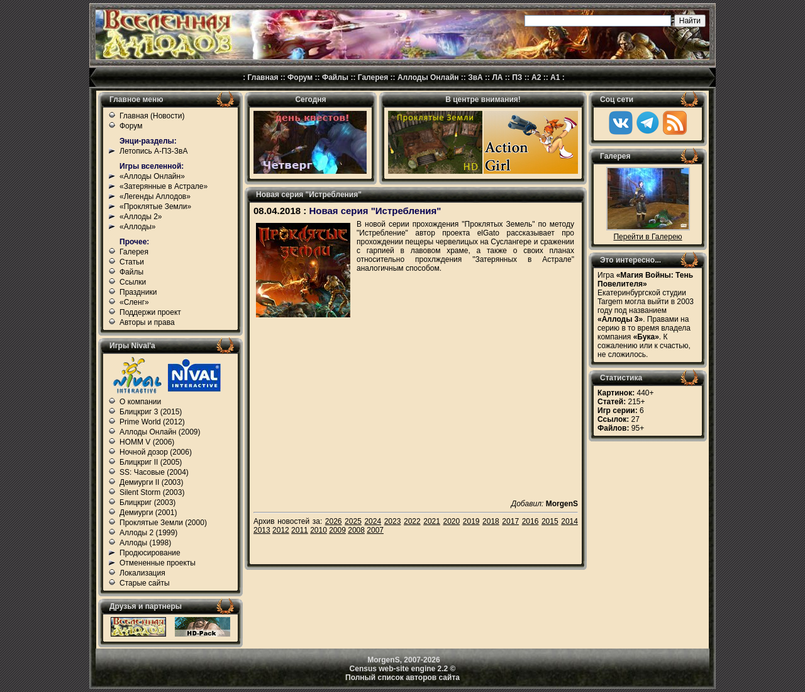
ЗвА (475, 77)
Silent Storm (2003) (151, 492)
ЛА (497, 77)
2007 (375, 530)
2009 (337, 530)
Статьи (131, 262)
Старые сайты (144, 583)
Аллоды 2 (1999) (148, 532)
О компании (140, 401)
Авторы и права (147, 322)
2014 (569, 521)
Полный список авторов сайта (402, 677)
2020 (451, 521)
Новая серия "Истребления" (375, 210)
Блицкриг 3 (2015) (150, 411)
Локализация (142, 573)
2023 (392, 521)
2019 (471, 521)
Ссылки (132, 282)
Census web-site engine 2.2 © (403, 668)
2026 (333, 521)
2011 (299, 530)
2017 (510, 521)
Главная (263, 77)
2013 (261, 530)
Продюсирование (149, 552)
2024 (372, 521)
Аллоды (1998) (145, 542)
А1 (555, 77)
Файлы (335, 77)
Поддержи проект (150, 312)
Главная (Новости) (151, 115)
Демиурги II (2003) (151, 482)
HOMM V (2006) (146, 442)
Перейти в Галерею (647, 236)
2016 (530, 521)
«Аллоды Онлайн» (152, 176)
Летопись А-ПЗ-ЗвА (153, 151)
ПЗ (517, 77)
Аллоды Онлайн (428, 77)
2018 (490, 521)
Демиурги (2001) (148, 512)
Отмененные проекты (157, 563)
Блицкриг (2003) (147, 502)
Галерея (373, 77)
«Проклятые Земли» (155, 206)
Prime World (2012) (152, 421)
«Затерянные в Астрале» (163, 186)
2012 (280, 530)
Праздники (138, 292)
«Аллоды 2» (140, 216)
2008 (356, 530)
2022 (412, 521)
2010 (318, 530)
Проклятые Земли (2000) (163, 522)
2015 (549, 521)
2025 (353, 521)
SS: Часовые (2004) (154, 472)
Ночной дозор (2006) (155, 452)
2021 (431, 521)
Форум (300, 77)
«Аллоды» (137, 226)
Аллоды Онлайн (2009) (160, 432)
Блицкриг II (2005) (150, 462)
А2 (536, 77)
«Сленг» (134, 302)
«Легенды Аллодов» (155, 196)
